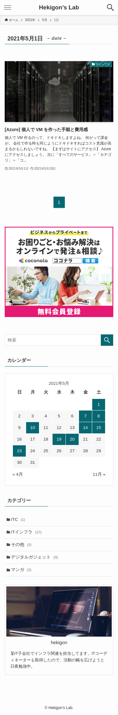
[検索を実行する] (107, 340)
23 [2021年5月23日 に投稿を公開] (19, 450)
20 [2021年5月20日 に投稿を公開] (72, 439)
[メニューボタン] (7, 7)
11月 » (99, 474)
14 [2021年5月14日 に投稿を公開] (85, 427)
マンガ (21, 569)
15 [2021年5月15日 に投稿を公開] (98, 427)
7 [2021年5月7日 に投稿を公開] (85, 416)
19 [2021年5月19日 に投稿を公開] (59, 439)
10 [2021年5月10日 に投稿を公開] (32, 427)
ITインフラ (26, 532)
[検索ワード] (59, 340)
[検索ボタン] (110, 7)
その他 (21, 544)
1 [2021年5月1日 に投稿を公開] (99, 404)
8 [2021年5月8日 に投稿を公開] (99, 416)
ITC (18, 519)
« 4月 (18, 474)
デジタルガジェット (34, 557)
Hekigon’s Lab (59, 8)
